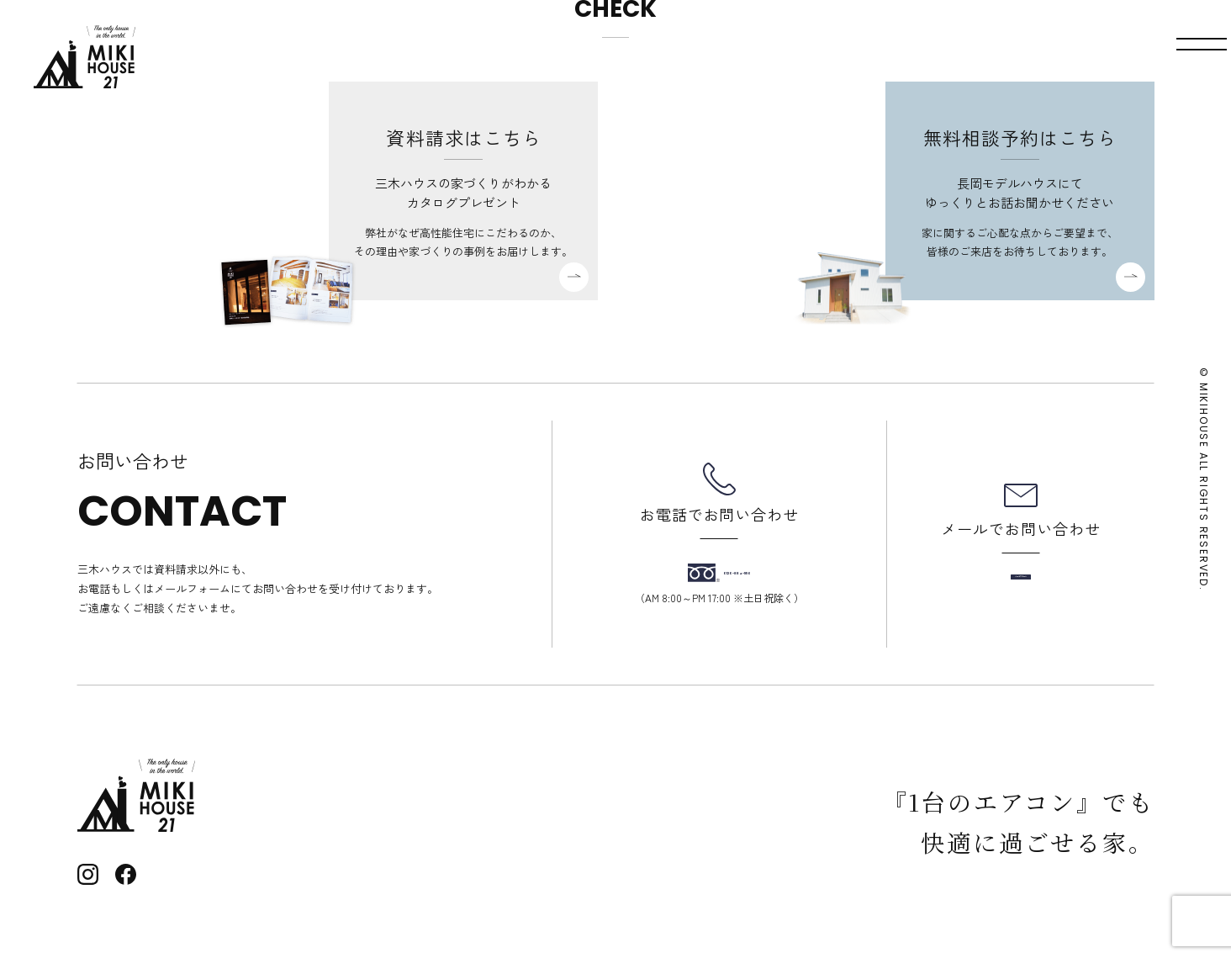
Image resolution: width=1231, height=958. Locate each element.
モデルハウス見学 (838, 57)
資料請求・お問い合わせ (1022, 57)
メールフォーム (1021, 577)
